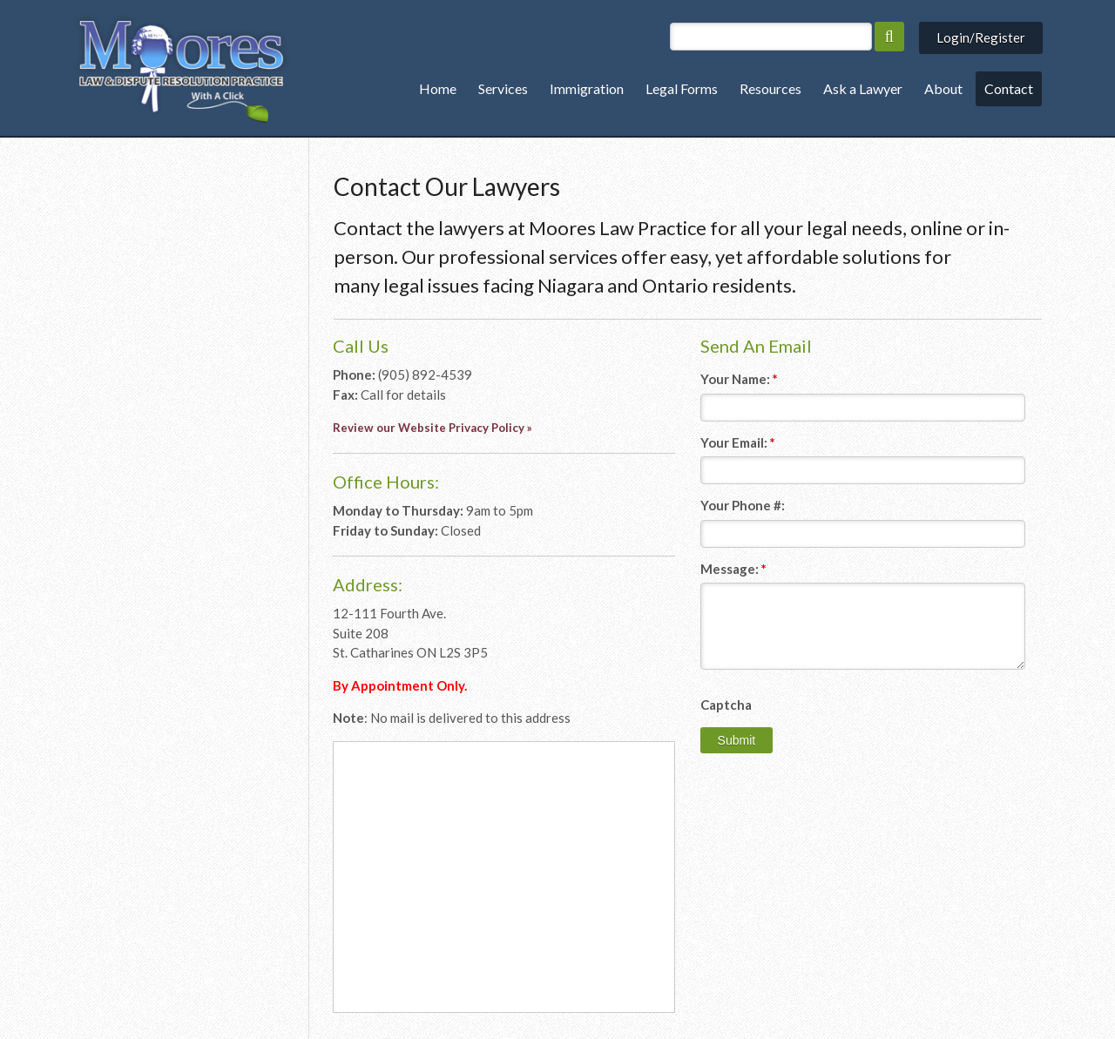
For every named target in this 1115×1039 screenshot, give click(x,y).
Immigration (587, 88)
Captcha (726, 704)
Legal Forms (681, 88)
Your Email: (737, 442)
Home (437, 88)
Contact (1008, 88)
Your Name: (739, 379)
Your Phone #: (742, 505)
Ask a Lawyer (862, 88)
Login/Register (980, 37)
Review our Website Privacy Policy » (432, 428)
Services (503, 88)
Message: (733, 569)
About (943, 88)
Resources (770, 88)
